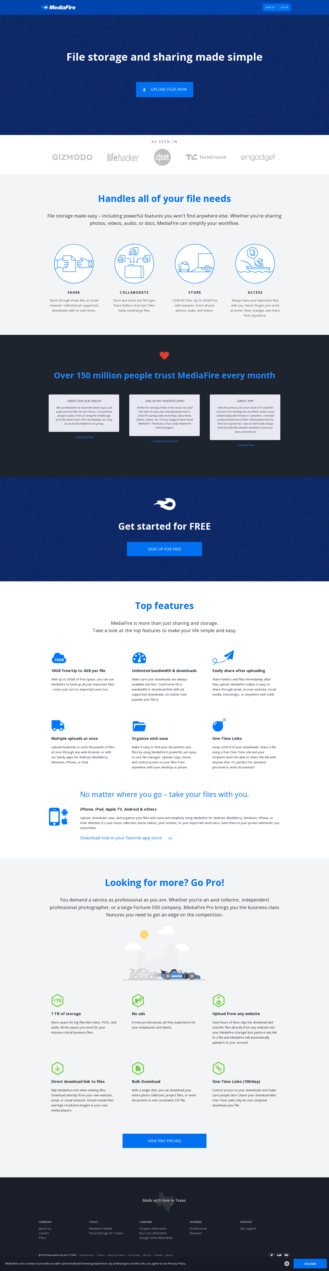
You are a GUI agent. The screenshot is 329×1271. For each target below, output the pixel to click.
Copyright (134, 1255)
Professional (198, 1228)
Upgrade (196, 1222)
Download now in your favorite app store (121, 838)
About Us (45, 1228)
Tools (93, 1222)
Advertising (87, 1255)
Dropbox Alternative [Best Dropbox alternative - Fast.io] (153, 1228)
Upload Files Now (169, 89)
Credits (158, 1255)
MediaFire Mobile (100, 1228)
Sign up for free (164, 549)
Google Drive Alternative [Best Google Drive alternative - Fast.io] (155, 1238)
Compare (145, 1222)
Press (42, 1238)
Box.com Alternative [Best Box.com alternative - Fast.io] (153, 1233)
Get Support (248, 1228)
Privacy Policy (116, 1255)
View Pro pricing (164, 1140)
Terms (101, 1255)
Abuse (147, 1255)
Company (45, 1222)
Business (196, 1233)
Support (246, 1222)
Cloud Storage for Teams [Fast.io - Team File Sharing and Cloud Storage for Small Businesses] (106, 1233)
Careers (44, 1233)
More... (170, 1255)
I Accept (310, 1263)
